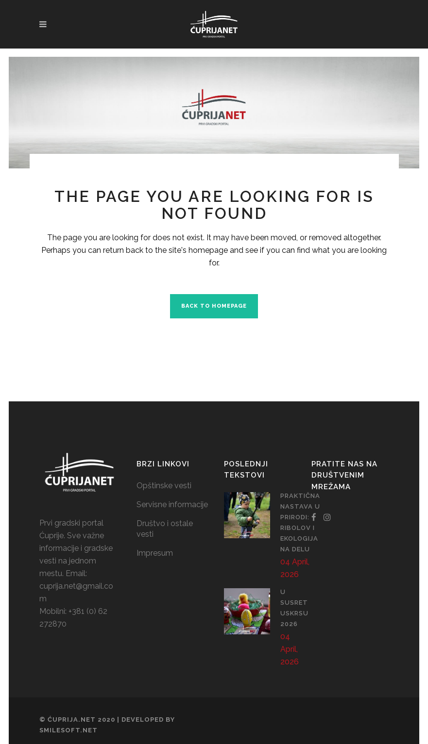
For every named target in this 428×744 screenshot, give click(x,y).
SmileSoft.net (68, 730)
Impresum (155, 553)
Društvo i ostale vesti (165, 529)
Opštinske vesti (164, 485)
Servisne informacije (172, 504)
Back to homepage (214, 306)
